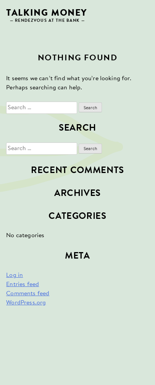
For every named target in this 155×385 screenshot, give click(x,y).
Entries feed (22, 284)
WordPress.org (26, 303)
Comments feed (27, 294)
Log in (14, 275)
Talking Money (46, 13)
